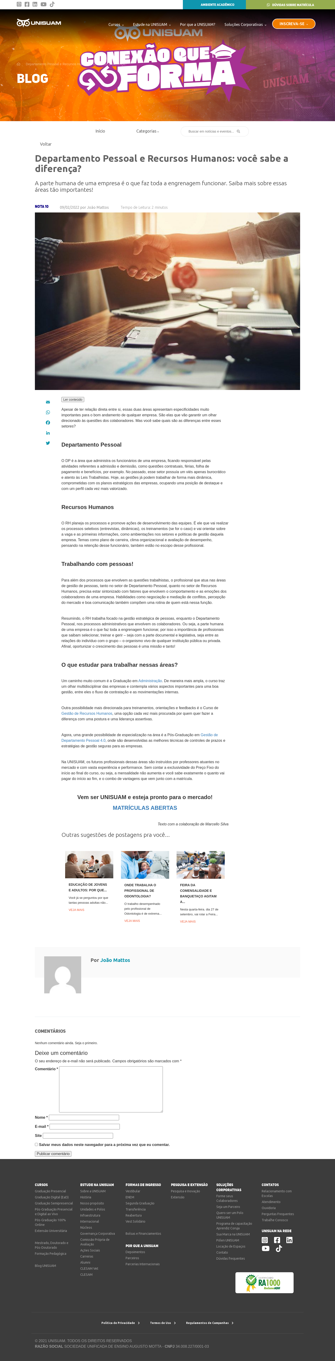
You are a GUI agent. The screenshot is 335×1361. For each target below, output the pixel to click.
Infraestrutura (90, 1215)
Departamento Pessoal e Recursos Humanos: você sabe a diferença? (76, 64)
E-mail (42, 1126)
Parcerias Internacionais (143, 1264)
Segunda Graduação (140, 1203)
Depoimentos (135, 1252)
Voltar (44, 144)
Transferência (136, 1209)
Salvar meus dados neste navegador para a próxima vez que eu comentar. (104, 1145)
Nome (41, 1117)
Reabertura (134, 1215)
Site (38, 1136)
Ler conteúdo (72, 399)
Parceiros (132, 1258)
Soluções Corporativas (245, 24)
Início (100, 131)
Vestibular (133, 1191)
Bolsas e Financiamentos (143, 1233)
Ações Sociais (90, 1250)
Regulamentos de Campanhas (210, 1322)
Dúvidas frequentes (230, 1258)
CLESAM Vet (89, 1268)
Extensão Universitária (51, 1231)
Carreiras (86, 1256)
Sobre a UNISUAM (93, 1191)
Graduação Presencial (50, 1191)
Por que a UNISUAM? (197, 24)
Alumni (85, 1262)
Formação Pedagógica (50, 1253)
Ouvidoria (269, 1208)
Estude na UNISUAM (152, 24)
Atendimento (271, 1202)
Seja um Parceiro (228, 1207)
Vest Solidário (135, 1221)
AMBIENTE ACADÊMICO (214, 5)
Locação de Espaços (230, 1246)
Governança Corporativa (97, 1233)
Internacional (89, 1221)
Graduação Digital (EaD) (52, 1197)
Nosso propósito (92, 1203)
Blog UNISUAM (45, 1266)
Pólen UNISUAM (227, 1240)
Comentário (46, 1069)
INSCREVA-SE (294, 23)
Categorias (147, 131)
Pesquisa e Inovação (185, 1191)
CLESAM (86, 1274)
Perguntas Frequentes (278, 1214)
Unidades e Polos (92, 1209)
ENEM (130, 1197)
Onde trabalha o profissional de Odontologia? (140, 890)
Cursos (116, 24)
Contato (222, 1252)
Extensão (177, 1197)
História (85, 1197)
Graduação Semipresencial (54, 1203)
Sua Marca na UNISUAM (233, 1234)
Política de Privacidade (120, 1322)
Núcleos (86, 1227)
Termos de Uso (163, 1322)
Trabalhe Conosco (275, 1220)
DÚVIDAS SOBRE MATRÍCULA (290, 5)
